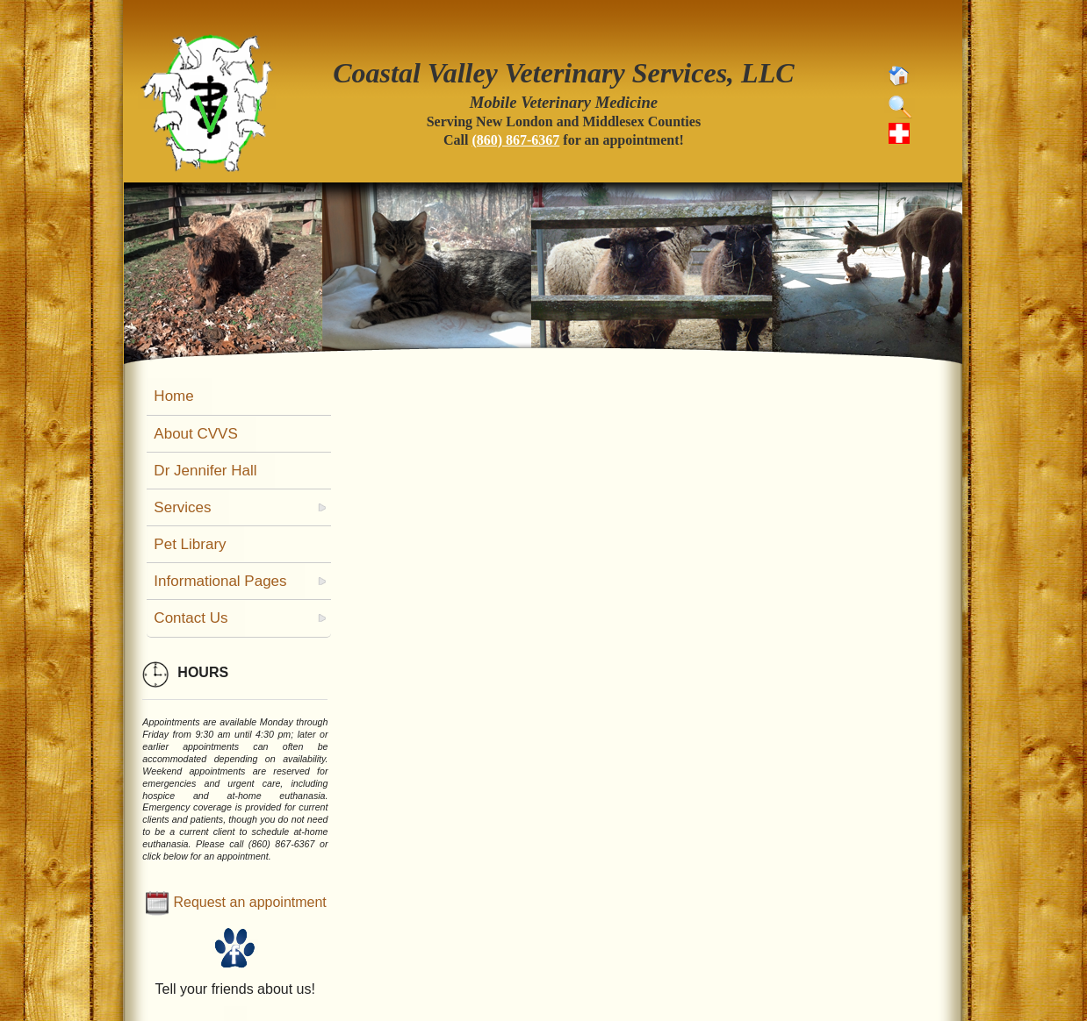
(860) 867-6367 (515, 139)
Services (182, 507)
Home (173, 396)
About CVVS (195, 433)
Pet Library (190, 544)
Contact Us (190, 618)
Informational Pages (220, 581)
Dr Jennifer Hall (205, 470)
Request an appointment (249, 902)
